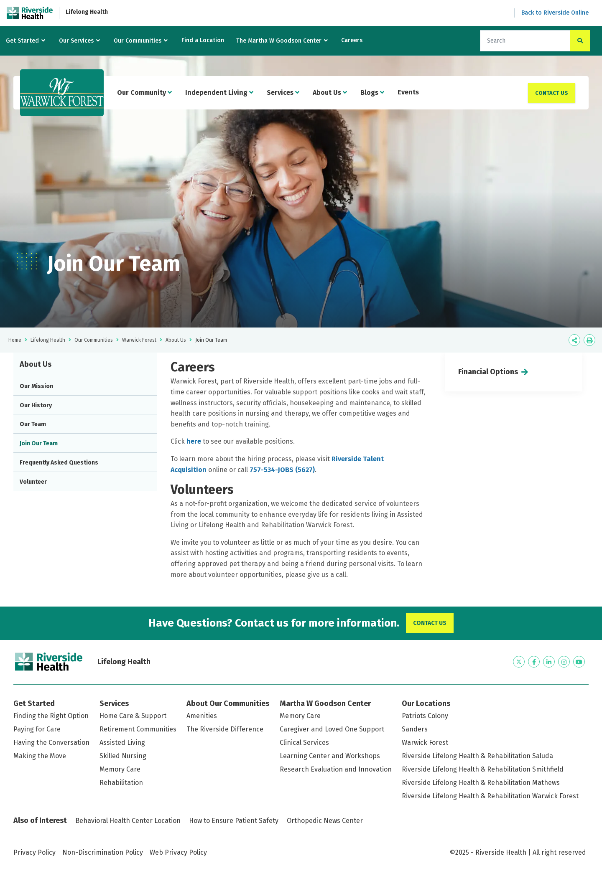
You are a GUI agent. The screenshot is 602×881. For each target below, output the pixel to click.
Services (283, 92)
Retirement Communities (137, 729)
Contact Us (551, 93)
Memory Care (119, 769)
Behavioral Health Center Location (128, 821)
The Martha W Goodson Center (278, 40)
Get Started (22, 40)
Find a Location (202, 40)
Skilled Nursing (122, 756)
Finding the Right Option (51, 716)
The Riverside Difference (224, 729)
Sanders (415, 729)
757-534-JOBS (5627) (282, 470)
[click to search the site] (580, 40)
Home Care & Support (132, 716)
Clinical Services (304, 742)
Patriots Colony (425, 716)
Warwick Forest (139, 340)
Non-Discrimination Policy (102, 852)
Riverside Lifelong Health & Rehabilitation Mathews (481, 783)
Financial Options (488, 371)
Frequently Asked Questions (59, 462)
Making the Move (39, 756)
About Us (330, 92)
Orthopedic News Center (325, 821)
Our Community (144, 92)
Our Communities (137, 40)
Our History (36, 405)
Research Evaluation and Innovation (336, 769)
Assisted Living (122, 742)
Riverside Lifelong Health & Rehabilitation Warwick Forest (490, 796)
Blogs (372, 92)
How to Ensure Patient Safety (233, 821)
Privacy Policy (34, 852)
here (194, 441)
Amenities (201, 716)
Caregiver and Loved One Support (332, 729)
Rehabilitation (121, 783)
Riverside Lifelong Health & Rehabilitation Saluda (477, 756)
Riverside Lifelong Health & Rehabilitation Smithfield (483, 769)
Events (408, 92)
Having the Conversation (51, 742)
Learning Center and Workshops (330, 756)
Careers (351, 40)
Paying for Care (37, 729)
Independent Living (219, 92)
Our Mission (36, 386)
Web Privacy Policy (178, 852)
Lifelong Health (87, 11)
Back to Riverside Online (555, 12)
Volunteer (33, 481)
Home (14, 340)
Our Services (76, 40)
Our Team (33, 424)
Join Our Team (39, 443)
